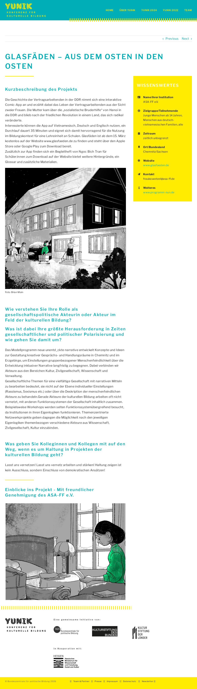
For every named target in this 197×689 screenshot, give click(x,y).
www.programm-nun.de (158, 192)
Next (185, 38)
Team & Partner (81, 681)
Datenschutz (129, 681)
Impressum (112, 681)
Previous (172, 38)
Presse (98, 681)
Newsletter (147, 681)
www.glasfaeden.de (156, 165)
